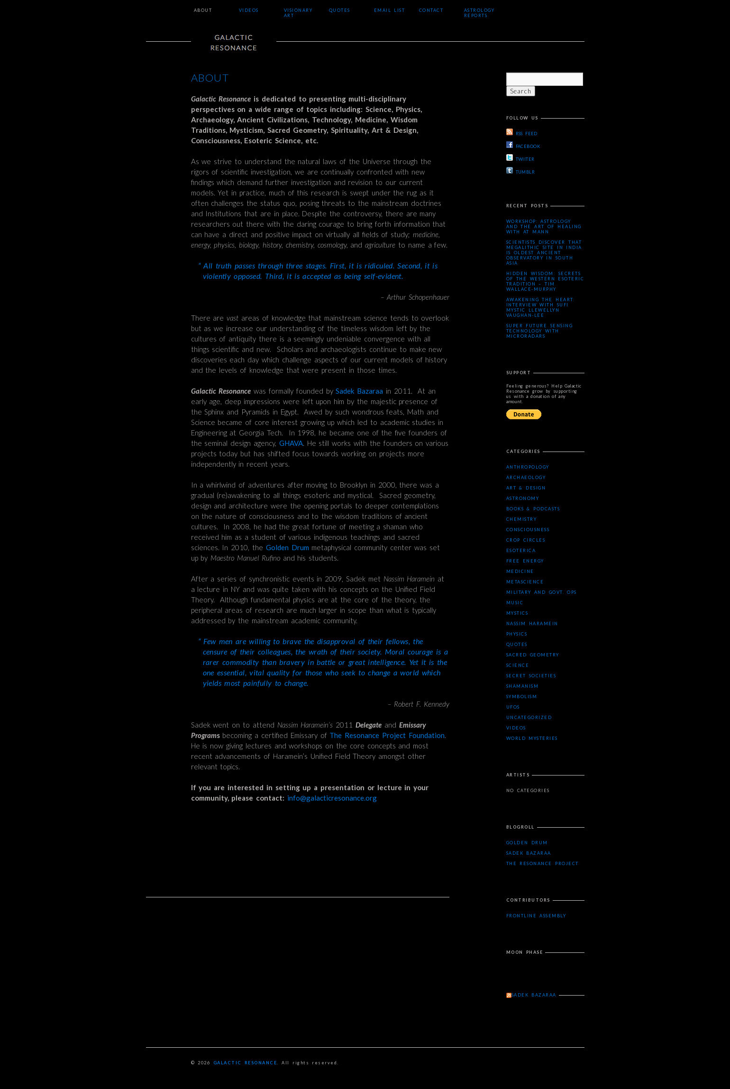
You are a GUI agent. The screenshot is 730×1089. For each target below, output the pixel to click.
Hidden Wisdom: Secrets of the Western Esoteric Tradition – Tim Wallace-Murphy (545, 281)
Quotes (339, 10)
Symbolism (522, 696)
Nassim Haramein (532, 623)
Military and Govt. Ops (541, 592)
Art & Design (526, 487)
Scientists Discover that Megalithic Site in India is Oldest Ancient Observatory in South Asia (544, 253)
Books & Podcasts (533, 508)
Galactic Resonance (245, 1062)
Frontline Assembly (536, 915)
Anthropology (527, 467)
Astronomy (522, 498)
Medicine (520, 571)
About (203, 10)
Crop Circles (526, 540)
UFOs (513, 707)
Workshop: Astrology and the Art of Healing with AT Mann (544, 226)
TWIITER (520, 158)
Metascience (525, 581)
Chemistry (521, 519)
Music (515, 602)
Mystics (517, 613)
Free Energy (525, 560)
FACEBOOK (523, 145)
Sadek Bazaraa (359, 391)
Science (517, 665)
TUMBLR (520, 171)
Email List (389, 10)
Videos (249, 10)
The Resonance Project (542, 863)
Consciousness (528, 529)
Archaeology (526, 477)
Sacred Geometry (532, 654)
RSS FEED (522, 132)
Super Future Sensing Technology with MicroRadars (539, 331)
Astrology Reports (479, 13)
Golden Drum (287, 547)
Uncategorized (529, 717)
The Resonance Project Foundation (386, 735)
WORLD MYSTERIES (532, 738)
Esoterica (521, 550)
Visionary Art (298, 13)
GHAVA (291, 443)
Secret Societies (531, 675)
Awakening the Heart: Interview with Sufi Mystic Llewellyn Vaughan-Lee (540, 307)
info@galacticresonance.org (330, 798)
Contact (431, 10)
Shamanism (522, 686)
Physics (517, 634)
